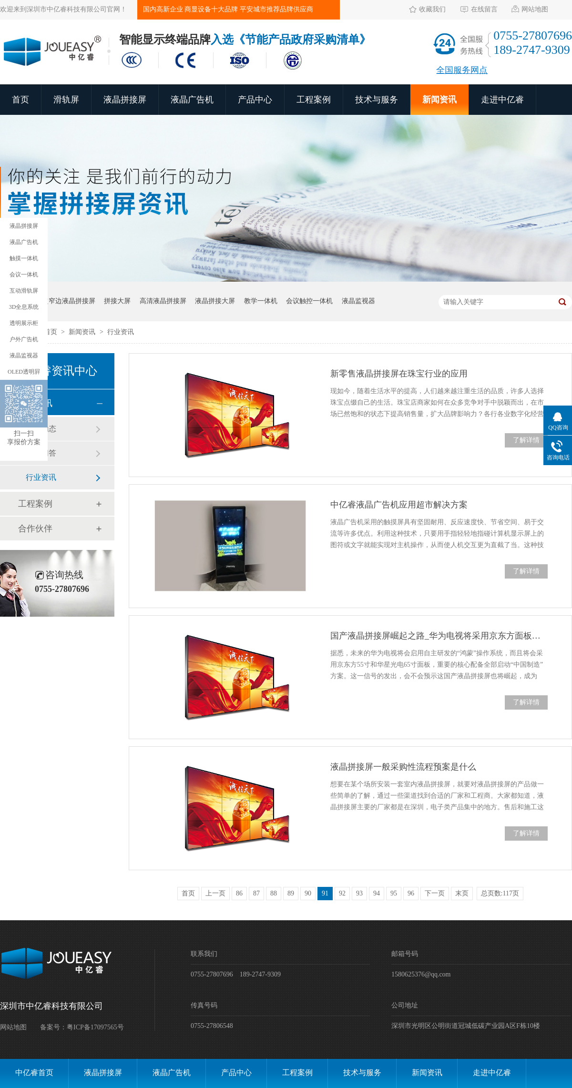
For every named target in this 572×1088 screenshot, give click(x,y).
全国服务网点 (462, 70)
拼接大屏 (117, 301)
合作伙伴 (35, 528)
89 (290, 893)
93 (359, 893)
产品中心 (255, 99)
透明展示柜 (24, 323)
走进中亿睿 (502, 99)
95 (393, 893)
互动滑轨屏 (24, 290)
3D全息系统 (24, 307)
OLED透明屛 (24, 371)
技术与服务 (376, 99)
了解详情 (526, 440)
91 (325, 893)
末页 (462, 893)
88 (273, 893)
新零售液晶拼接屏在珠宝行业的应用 (399, 373)
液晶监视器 (358, 301)
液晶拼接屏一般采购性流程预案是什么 (403, 767)
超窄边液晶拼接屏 (68, 301)
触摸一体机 (24, 258)
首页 (20, 99)
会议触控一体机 (309, 301)
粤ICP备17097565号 (95, 1027)
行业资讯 (120, 332)
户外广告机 (24, 339)
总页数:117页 (500, 893)
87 (256, 893)
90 (308, 893)
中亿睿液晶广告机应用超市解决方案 (399, 504)
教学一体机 (260, 301)
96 (411, 893)
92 (342, 893)
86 (239, 893)
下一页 (435, 893)
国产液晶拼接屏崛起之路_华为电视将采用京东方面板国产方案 (439, 636)
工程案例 (313, 99)
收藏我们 (432, 9)
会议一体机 (24, 274)
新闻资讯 (439, 99)
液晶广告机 (192, 99)
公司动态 (41, 429)
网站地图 (534, 9)
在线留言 (484, 9)
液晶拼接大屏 (215, 301)
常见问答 (41, 453)
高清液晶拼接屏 (163, 301)
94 (376, 893)
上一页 (215, 893)
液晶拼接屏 (124, 99)
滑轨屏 (66, 99)
